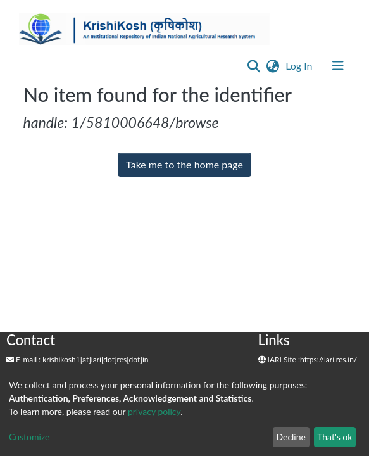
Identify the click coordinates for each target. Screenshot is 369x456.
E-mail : (23, 359)
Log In (300, 66)
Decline (291, 436)
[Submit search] (253, 66)
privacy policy (154, 411)
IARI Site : (279, 359)
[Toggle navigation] (338, 66)
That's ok (334, 436)
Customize (29, 436)
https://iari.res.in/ (328, 359)
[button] (272, 65)
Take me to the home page (184, 164)
